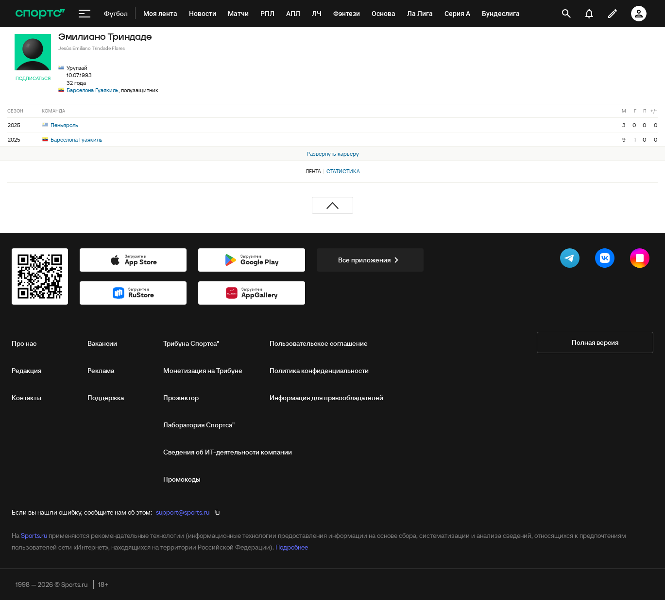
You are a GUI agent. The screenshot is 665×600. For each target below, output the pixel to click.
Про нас (24, 343)
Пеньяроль (60, 125)
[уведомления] (589, 13)
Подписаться (33, 78)
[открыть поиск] (567, 13)
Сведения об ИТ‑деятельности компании (227, 452)
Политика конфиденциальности (319, 370)
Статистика (343, 171)
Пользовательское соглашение (319, 343)
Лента (313, 171)
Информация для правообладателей (326, 397)
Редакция (26, 370)
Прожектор (181, 397)
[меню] (84, 13)
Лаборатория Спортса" (199, 425)
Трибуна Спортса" (191, 343)
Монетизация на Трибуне (202, 370)
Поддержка (105, 397)
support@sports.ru (182, 512)
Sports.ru (34, 535)
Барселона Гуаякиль (93, 90)
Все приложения (370, 260)
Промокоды (182, 479)
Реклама (100, 370)
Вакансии (102, 343)
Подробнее (291, 547)
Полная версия (595, 342)
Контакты (26, 397)
